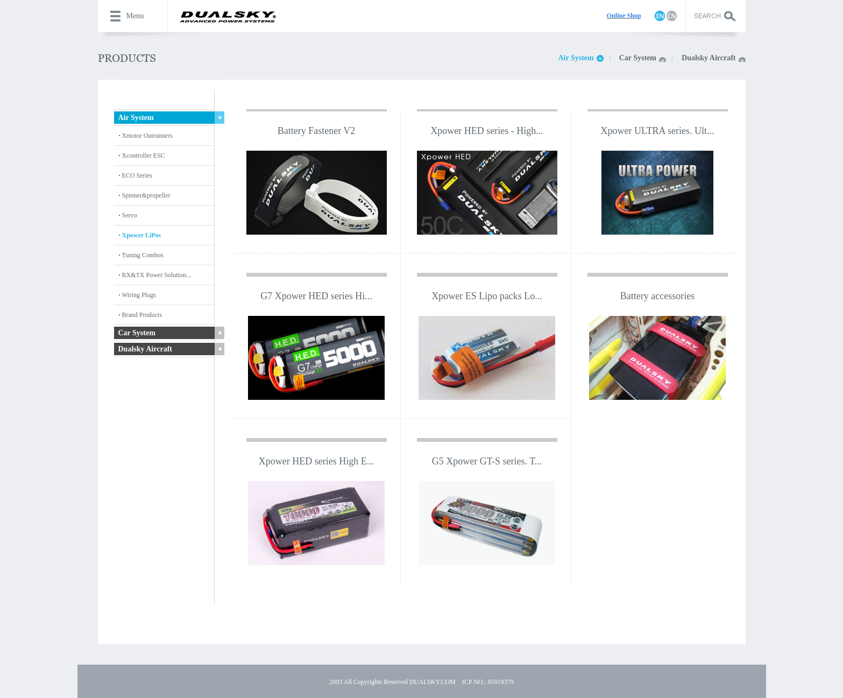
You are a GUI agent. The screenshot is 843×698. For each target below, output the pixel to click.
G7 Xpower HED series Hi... (316, 296)
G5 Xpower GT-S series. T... (487, 461)
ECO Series (137, 175)
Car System (637, 58)
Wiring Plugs (139, 295)
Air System (575, 58)
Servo (129, 215)
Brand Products (142, 315)
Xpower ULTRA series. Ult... (657, 130)
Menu (135, 16)
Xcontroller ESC (143, 155)
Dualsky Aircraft (708, 58)
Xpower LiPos (141, 235)
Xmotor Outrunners (147, 135)
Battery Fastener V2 (317, 130)
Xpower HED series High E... (316, 461)
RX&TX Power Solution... (156, 275)
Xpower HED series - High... (486, 130)
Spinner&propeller (146, 195)
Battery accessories (657, 296)
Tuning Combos (143, 255)
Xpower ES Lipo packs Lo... (486, 296)
